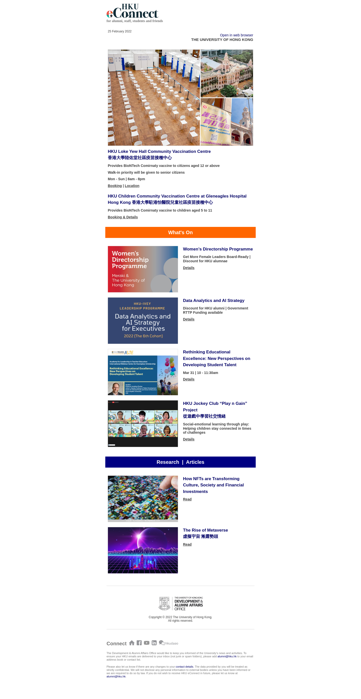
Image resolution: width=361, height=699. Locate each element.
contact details (184, 666)
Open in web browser (236, 35)
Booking (115, 186)
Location (132, 186)
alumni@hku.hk (227, 656)
